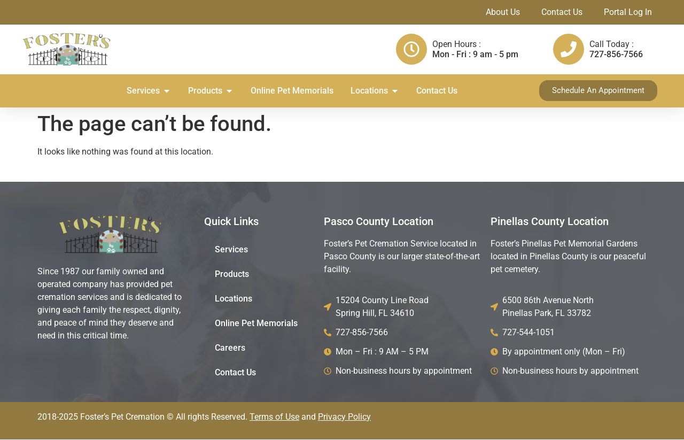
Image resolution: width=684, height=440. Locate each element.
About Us (503, 12)
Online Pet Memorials (256, 324)
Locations (233, 299)
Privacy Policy (344, 417)
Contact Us (561, 12)
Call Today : (611, 44)
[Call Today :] (568, 49)
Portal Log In (628, 12)
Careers (230, 348)
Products (232, 274)
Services (231, 250)
